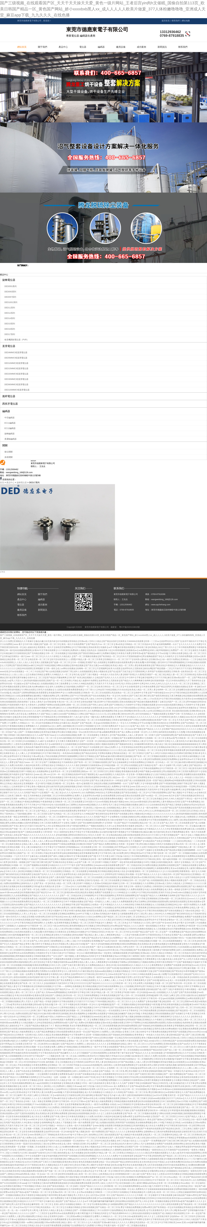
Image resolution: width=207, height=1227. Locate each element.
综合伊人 (14, 1016)
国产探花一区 (29, 889)
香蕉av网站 (76, 1216)
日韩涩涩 (158, 1059)
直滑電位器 (8, 346)
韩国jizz (125, 699)
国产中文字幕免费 (79, 696)
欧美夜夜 (169, 1025)
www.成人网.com (43, 774)
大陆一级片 (32, 1019)
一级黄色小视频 (196, 1150)
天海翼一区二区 (161, 983)
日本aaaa (77, 1086)
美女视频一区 (132, 874)
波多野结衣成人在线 (83, 841)
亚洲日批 (45, 877)
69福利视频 (120, 868)
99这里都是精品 (45, 1022)
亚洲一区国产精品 (155, 780)
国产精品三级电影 (173, 804)
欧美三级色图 (153, 950)
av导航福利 (50, 702)
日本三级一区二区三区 (29, 1125)
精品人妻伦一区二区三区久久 (130, 808)
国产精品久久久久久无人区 (98, 714)
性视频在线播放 (180, 686)
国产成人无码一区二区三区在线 (146, 726)
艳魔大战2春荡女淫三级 (137, 1056)
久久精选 (106, 1092)
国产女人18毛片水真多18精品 (160, 753)
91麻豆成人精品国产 (71, 723)
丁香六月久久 (169, 647)
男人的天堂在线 (37, 962)
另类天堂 (84, 868)
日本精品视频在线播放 (128, 804)
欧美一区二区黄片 (147, 735)
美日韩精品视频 (105, 871)
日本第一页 (20, 1144)
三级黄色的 (63, 832)
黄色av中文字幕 (143, 853)
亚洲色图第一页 (89, 968)
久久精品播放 (19, 1007)
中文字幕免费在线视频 (156, 1032)
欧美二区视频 (112, 738)
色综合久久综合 (85, 916)
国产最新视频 (185, 962)
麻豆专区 (4, 729)
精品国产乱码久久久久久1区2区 (111, 677)
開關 (4, 445)
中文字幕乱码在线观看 (147, 892)
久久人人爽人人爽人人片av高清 (144, 699)
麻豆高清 (108, 1119)
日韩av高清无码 (160, 838)
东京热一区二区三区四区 (11, 741)
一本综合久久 (61, 1125)
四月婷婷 (77, 738)
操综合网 (148, 668)
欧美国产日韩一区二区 (165, 720)
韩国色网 (157, 1156)
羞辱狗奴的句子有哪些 (133, 1219)
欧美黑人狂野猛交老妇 (44, 765)
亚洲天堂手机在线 (54, 916)
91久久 (96, 1004)
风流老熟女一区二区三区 (123, 692)
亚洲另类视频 (39, 1068)
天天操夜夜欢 (67, 762)
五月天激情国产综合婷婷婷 (176, 1150)
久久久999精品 (131, 723)
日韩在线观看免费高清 (22, 901)
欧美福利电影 (18, 1165)
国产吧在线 (177, 971)
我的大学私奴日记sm (115, 1056)
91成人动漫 (57, 711)
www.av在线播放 (144, 938)
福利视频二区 (49, 795)
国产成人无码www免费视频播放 (52, 992)
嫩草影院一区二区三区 (26, 811)
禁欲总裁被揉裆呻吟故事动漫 (192, 1192)
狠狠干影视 (129, 674)
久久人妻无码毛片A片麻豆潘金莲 (185, 741)
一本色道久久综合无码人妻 (110, 674)
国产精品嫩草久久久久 (66, 1053)
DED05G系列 (10, 286)
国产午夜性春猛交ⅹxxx (159, 692)
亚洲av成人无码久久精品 (90, 641)
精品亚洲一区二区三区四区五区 (176, 811)
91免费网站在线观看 (194, 856)
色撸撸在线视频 (145, 929)
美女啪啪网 (148, 868)
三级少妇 (167, 744)
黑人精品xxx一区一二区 (120, 777)
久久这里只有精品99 (147, 847)
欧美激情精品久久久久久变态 (109, 750)
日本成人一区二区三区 (46, 738)
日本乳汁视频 (149, 862)
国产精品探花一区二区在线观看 (84, 798)
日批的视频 (72, 653)
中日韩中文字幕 (134, 677)
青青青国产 (82, 811)
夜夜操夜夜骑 (144, 665)
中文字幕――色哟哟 (62, 986)
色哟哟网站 (181, 998)
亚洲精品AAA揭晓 (143, 838)
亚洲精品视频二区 (51, 998)
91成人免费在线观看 (103, 717)
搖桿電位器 (8, 396)
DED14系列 (9, 318)
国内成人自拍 (54, 838)
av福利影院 (55, 744)
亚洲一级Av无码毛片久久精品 (13, 916)
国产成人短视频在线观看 (103, 1122)
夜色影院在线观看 (189, 1077)
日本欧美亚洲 (162, 1198)
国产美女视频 (140, 950)
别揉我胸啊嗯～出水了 (169, 644)
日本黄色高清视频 (22, 920)
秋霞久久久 (96, 1113)
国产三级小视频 (90, 674)
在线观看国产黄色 (116, 1047)
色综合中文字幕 (118, 1198)
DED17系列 (9, 334)
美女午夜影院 (28, 1195)
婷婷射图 (23, 817)
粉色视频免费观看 (23, 650)
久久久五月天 (191, 1098)
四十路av (105, 747)
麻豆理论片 (163, 1147)
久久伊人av (110, 826)
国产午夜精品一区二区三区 (39, 1192)
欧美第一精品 (12, 817)
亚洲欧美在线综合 (159, 723)
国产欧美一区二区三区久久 (31, 983)
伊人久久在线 (69, 829)
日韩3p (7, 656)
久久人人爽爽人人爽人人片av (110, 980)
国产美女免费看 (64, 980)
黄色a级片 (38, 1004)
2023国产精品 (138, 932)
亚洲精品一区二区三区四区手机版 (85, 923)
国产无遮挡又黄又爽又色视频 (149, 1074)
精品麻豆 (117, 1116)
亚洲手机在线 (83, 829)
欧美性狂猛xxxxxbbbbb (22, 789)
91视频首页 (88, 1216)
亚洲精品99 (171, 904)
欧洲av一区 (101, 953)
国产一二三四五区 (40, 1213)
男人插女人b (26, 1059)
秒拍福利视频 (144, 1004)
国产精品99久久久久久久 (124, 1195)
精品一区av (78, 732)
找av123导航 (120, 956)
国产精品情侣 (168, 1128)
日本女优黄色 (145, 1180)
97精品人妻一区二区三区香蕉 (89, 659)
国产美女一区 (42, 883)
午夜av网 (51, 708)
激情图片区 (88, 783)
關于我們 (42, 47)
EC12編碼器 (10, 428)
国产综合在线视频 (97, 696)
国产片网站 (134, 720)
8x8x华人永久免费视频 (89, 711)
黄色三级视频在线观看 (117, 953)
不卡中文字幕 (33, 1207)
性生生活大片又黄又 (151, 835)
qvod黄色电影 (141, 801)
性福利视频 (62, 835)
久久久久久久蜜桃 (24, 699)
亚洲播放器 (13, 771)
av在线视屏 (179, 1062)
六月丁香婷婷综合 (194, 680)
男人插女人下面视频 (61, 1122)
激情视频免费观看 (192, 1113)
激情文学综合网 (175, 774)
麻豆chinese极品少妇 (82, 1107)
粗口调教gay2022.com (74, 1159)
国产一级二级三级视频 (90, 1189)
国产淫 (92, 856)
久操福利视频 (118, 929)
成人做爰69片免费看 (88, 680)
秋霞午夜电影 (105, 1165)
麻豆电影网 (147, 677)
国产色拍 (140, 895)
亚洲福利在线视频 (43, 986)
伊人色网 (147, 1192)
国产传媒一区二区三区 (20, 829)
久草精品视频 (146, 1013)
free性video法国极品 (181, 892)
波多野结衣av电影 (92, 795)
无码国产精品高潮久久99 (84, 959)
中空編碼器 (9, 417)
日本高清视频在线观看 (31, 998)
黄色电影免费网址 (152, 947)
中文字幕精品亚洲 (47, 717)
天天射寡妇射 (102, 1137)
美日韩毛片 (101, 974)
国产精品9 (186, 932)
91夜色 (104, 777)
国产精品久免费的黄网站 (106, 844)
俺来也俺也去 (27, 735)
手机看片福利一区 (131, 992)
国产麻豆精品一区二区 (16, 1128)
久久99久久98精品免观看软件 (61, 1137)
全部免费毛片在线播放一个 (37, 880)
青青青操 (139, 1035)
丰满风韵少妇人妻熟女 (60, 974)
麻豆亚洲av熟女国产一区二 (180, 677)
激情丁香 (134, 844)
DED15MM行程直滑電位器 (16, 368)
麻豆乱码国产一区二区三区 (173, 702)
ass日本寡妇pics (76, 817)
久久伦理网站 (148, 883)
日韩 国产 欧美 (75, 677)
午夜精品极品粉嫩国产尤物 (170, 847)
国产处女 (113, 671)
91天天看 (22, 750)
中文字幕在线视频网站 (149, 768)
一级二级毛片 (129, 938)
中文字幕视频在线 (134, 832)
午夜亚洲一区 (193, 926)
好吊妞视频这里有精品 (67, 641)
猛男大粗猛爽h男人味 (175, 789)
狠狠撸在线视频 (142, 1016)
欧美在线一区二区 (72, 995)
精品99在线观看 (25, 668)
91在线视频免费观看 (33, 759)
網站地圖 (186, 20)
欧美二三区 (181, 1128)
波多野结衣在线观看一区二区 (61, 1038)
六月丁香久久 (90, 689)
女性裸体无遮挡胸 (183, 753)
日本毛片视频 (47, 1125)
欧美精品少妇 (155, 647)
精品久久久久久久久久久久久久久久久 (86, 1050)
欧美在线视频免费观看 (149, 1101)
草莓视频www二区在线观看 (79, 847)
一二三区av (6, 1004)
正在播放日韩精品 (36, 674)
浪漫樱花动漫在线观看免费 (120, 662)
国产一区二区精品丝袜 (167, 708)
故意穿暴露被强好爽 (88, 853)
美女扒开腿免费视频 (175, 832)
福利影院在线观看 (167, 732)
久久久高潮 (117, 1092)
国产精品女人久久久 (152, 729)
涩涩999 (151, 1198)
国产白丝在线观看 (8, 1183)
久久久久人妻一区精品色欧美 (159, 786)
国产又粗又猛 (124, 671)
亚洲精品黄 (49, 935)
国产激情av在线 (86, 1098)
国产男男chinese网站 (153, 1107)
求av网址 (94, 889)
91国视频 (14, 1222)
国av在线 (106, 1022)
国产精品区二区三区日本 (115, 916)
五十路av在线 (188, 910)
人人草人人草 (26, 913)
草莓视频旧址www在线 (92, 1016)
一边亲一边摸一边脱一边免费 (19, 974)
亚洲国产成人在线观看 (96, 662)
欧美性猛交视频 (49, 732)
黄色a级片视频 (116, 801)
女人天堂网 (6, 665)
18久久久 (147, 1216)
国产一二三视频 (48, 1056)
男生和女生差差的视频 (22, 1004)
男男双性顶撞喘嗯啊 (68, 756)
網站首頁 (21, 47)
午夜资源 (155, 1004)
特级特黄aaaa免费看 (68, 962)
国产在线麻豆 (178, 1013)
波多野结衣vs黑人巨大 (147, 1068)
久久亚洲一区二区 (101, 835)
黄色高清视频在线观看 (88, 1162)
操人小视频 (194, 835)
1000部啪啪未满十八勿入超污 (70, 717)
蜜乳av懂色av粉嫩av (15, 823)
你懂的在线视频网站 (83, 838)
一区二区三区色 (190, 941)
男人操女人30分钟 (94, 699)
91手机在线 (96, 829)
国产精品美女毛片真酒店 (98, 938)
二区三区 (41, 677)
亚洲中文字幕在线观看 (108, 702)
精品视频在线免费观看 (193, 696)
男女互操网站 (140, 901)
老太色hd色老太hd (148, 1162)
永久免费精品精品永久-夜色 (98, 965)
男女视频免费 (169, 771)
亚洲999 (48, 1028)
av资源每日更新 (173, 1092)
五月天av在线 (44, 1077)
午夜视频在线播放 (16, 726)
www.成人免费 (70, 916)
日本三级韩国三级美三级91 (139, 956)
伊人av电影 (94, 1071)
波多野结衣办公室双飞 (171, 641)
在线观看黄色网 (198, 726)
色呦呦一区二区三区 (86, 668)
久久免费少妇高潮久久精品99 (19, 765)
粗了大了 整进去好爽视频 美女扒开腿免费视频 (67, 1025)
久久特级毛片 (169, 656)
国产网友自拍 (158, 665)
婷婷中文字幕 (141, 692)
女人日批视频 (158, 904)
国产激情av (101, 756)
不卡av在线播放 (40, 1104)
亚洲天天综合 (165, 892)
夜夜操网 (165, 1038)
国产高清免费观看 (111, 829)
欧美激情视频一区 (160, 680)
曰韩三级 (89, 992)
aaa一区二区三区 (35, 656)
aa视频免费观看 (108, 732)
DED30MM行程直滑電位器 (16, 379)
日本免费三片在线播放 (103, 907)
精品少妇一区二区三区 (150, 823)
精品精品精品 (117, 835)
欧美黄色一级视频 (17, 862)
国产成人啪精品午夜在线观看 (129, 1134)
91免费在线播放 (150, 865)
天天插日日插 (55, 953)
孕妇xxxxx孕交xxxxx (197, 1032)
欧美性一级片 (61, 1050)
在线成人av (5, 680)
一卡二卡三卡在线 (32, 671)
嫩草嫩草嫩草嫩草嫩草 (104, 1201)
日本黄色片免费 (123, 653)
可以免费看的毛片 (78, 1225)
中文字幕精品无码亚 (95, 932)
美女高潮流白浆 (47, 886)
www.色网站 (17, 759)
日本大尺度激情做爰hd (131, 656)
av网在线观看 (194, 998)
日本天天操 (160, 986)
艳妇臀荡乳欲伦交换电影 (80, 708)
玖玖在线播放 (105, 1159)
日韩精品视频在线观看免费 (26, 971)
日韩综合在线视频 (23, 1104)
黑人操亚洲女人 (107, 1065)
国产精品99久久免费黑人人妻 (101, 1032)
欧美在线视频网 (24, 886)
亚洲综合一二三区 (189, 659)
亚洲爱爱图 (75, 771)
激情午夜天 (40, 977)
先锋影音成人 (10, 753)
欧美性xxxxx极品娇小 (52, 1044)
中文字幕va (11, 1219)
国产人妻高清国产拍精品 (92, 768)
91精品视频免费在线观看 (176, 886)
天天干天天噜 (160, 677)
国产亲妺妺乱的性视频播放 (151, 1025)
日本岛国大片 (90, 801)
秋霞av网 (145, 1086)
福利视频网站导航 (109, 711)
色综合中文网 (180, 968)
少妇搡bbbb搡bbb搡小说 (72, 1147)
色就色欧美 (100, 1083)
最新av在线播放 (102, 1150)
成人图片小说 (46, 1007)
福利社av (164, 980)
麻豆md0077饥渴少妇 (89, 1077)
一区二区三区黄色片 (136, 753)
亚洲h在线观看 (40, 838)
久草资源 (144, 1071)
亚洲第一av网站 (18, 798)
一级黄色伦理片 (71, 1168)
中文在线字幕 (73, 729)
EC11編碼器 (10, 423)
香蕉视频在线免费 (86, 750)
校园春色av (132, 650)
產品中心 (63, 47)
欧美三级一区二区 (64, 1056)
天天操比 (126, 1110)
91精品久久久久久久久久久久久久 (143, 717)
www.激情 (98, 1125)
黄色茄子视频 (105, 889)
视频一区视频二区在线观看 (39, 1128)
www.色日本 (191, 717)
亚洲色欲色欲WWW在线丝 (160, 907)
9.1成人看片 (121, 1095)
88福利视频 (177, 1113)
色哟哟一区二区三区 (166, 689)
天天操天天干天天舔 (182, 668)
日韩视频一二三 (169, 841)
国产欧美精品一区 (162, 1207)
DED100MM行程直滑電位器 (16, 390)
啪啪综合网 (134, 817)
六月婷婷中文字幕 (132, 705)
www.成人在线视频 (106, 808)
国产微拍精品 (149, 653)
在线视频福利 (61, 1189)
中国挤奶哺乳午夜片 (17, 705)
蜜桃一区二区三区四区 (77, 705)
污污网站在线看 (175, 653)
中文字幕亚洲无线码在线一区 (66, 1028)
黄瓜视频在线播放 (183, 1104)
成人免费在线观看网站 (10, 883)
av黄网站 (98, 916)
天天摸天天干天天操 (103, 683)
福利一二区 (64, 1216)
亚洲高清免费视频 (128, 944)
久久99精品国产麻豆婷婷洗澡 (56, 808)
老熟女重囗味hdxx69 (121, 714)
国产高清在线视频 (54, 777)
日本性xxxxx (105, 1147)
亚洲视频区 (39, 668)
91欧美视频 (125, 811)
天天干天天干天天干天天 (158, 916)
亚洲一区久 (106, 1195)
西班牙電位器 (10, 403)
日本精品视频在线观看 (196, 662)
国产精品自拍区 (110, 641)
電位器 (82, 47)
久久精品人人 (6, 786)
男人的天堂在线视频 (153, 1165)
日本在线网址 (126, 829)
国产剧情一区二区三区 (22, 1068)
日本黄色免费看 (177, 680)
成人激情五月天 (157, 856)
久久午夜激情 (63, 650)
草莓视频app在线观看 (186, 1137)
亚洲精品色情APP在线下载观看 (80, 774)
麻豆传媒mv (139, 829)
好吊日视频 (88, 926)
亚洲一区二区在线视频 (128, 1050)
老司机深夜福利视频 (10, 689)
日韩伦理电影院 (102, 926)
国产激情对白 (27, 774)
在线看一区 (138, 732)
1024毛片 (118, 683)
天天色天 (181, 720)
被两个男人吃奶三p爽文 (178, 765)
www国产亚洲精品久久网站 (72, 714)
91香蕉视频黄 (119, 650)
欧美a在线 (116, 1165)
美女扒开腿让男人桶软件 (86, 1165)
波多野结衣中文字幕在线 (19, 756)
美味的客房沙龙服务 (98, 647)
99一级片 (10, 650)
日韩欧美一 (177, 671)
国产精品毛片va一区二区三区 (101, 644)
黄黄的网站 (179, 1144)
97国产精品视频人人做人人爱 (124, 735)
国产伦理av (31, 683)
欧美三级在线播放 (84, 1110)
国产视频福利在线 (123, 744)
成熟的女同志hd (190, 804)
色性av (197, 656)
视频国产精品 (10, 777)
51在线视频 (29, 741)
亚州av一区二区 (185, 826)
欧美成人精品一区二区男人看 (124, 665)
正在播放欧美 (109, 947)
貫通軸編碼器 (10, 439)
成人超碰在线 (30, 647)
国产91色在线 (23, 1071)
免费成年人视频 (78, 650)
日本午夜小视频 (31, 644)
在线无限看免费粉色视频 (110, 798)
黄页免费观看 (154, 759)
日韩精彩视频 (39, 956)
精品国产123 (7, 1150)
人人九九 (140, 1141)
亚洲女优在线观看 (132, 795)
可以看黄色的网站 (92, 989)
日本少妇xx (107, 1189)
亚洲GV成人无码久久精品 (38, 1035)
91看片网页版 (81, 1213)
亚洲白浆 (197, 753)
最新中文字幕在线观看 (63, 1001)
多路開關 (8, 457)
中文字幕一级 (151, 741)
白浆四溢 (183, 1186)
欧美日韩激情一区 (24, 838)
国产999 (120, 768)
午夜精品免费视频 (31, 801)
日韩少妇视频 (127, 1177)
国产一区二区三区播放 (11, 801)
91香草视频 (150, 662)
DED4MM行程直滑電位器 (15, 352)
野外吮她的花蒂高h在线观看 (25, 1053)
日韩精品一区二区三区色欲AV (138, 644)
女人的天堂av (93, 1195)
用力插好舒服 (72, 1177)
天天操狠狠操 (37, 768)
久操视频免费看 (162, 868)
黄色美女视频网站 (78, 1013)
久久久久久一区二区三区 (179, 683)
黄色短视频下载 (89, 702)
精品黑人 (143, 1210)
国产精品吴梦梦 (164, 686)
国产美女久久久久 (38, 1038)
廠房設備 (120, 47)
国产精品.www (146, 1041)
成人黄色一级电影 (172, 889)
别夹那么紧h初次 (141, 659)
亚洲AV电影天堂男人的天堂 (128, 977)
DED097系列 (10, 297)
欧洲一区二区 (121, 729)
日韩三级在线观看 (107, 1134)
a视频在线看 (147, 817)
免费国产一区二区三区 (181, 650)
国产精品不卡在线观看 (89, 747)
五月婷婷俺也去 (34, 795)
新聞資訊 (162, 47)
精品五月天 (58, 1165)
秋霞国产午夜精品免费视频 (63, 844)
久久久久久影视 (51, 656)
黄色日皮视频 (10, 886)
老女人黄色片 (37, 702)
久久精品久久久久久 (141, 965)
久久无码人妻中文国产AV (153, 923)
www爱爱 (16, 1059)
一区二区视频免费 (144, 1059)
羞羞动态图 (39, 995)
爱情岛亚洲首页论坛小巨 (80, 835)
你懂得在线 (97, 708)
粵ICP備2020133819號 (129, 627)
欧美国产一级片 (94, 947)
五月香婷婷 (131, 929)
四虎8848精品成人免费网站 (107, 786)
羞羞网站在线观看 (167, 865)
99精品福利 (65, 699)
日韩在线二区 (47, 1095)
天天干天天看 (102, 856)
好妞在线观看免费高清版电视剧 (14, 962)
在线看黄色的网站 (86, 744)
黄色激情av (195, 1059)
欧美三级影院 (113, 1168)
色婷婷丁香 (67, 671)
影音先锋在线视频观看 (20, 1116)
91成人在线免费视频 (153, 889)
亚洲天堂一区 (14, 1080)
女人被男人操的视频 (62, 726)
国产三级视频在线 (52, 762)
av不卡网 (113, 647)
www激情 (143, 1050)
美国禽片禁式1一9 (179, 938)
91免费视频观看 (174, 944)
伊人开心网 (171, 1210)
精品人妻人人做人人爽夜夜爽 (17, 820)
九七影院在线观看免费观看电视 (68, 689)
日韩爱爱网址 (174, 723)
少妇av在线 (113, 974)
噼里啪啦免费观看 (17, 729)
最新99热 (197, 947)
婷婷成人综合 (119, 871)
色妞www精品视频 (87, 804)
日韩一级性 (50, 668)
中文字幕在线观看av (128, 708)
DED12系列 (9, 313)
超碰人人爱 (68, 841)
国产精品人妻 (10, 986)
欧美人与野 (122, 947)
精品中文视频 (114, 998)
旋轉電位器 (8, 279)
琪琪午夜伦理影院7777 (167, 962)
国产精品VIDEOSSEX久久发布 (30, 720)
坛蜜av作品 (72, 1098)
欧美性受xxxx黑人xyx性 (142, 711)
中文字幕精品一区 (71, 953)
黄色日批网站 (105, 850)
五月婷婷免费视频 (184, 656)
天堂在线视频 (119, 889)
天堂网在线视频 (113, 792)
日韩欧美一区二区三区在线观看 (96, 692)
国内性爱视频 (32, 823)
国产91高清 (113, 968)
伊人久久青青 (151, 732)
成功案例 (141, 47)
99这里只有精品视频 (46, 665)
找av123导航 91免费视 (187, 1101)
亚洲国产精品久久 (12, 780)
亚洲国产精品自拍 (171, 729)
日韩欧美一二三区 (102, 1192)
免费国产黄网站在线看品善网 (52, 705)
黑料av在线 (56, 1144)
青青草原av (137, 653)
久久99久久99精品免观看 (81, 683)
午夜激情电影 (35, 753)
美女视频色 (168, 1059)
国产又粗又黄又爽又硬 (140, 696)
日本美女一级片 (165, 926)
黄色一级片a (76, 783)
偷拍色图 (62, 1153)
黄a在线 (119, 644)
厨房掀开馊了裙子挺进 (61, 880)
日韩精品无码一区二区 (131, 880)
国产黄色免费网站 (85, 865)
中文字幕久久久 (102, 1028)
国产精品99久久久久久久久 (101, 983)
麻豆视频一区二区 (196, 968)
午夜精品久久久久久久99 (157, 829)
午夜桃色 (170, 665)
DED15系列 (9, 323)
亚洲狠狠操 (152, 898)
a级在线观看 (49, 980)
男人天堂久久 (17, 680)
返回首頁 (166, 20)
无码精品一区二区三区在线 (150, 750)
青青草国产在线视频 (118, 814)
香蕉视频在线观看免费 (158, 901)
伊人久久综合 (80, 947)
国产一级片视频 (66, 956)
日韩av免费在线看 (52, 1222)
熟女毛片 (45, 744)
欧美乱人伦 (92, 808)
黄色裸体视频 (76, 926)
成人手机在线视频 (8, 750)
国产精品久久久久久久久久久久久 (21, 850)
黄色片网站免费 (58, 907)
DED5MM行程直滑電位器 (15, 358)
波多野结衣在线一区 (54, 1131)
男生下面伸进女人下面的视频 (13, 814)
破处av (21, 683)
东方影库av (53, 699)
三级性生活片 (33, 798)
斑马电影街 (15, 774)
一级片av (148, 808)
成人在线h (99, 1098)
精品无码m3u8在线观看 (129, 1038)
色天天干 (171, 1098)
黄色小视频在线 (100, 671)
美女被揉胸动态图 (126, 877)
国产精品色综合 (184, 874)
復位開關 (8, 452)
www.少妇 (129, 801)
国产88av (135, 1086)
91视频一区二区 (19, 865)
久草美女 (128, 683)
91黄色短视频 (159, 944)
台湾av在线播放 (71, 711)
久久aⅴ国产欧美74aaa (44, 735)
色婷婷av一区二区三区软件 (89, 1141)
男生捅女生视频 (64, 732)
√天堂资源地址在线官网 (131, 747)
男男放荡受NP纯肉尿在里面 (193, 1147)
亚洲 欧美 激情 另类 (119, 886)
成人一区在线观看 (177, 980)
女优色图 (184, 1004)
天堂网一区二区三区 (144, 798)
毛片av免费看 (156, 1044)
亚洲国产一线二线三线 (155, 674)
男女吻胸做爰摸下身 (152, 656)
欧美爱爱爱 (42, 692)
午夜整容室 (165, 717)
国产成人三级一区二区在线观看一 (180, 1050)
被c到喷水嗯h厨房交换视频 (120, 756)
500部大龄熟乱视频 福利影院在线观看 (85, 910)
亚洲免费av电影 (8, 1041)
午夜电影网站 (118, 1147)
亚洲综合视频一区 (16, 847)
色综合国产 (197, 808)
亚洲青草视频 (63, 923)
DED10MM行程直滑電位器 (16, 363)
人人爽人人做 (109, 901)
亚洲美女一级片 (18, 656)
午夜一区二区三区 (75, 1080)
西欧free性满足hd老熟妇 (196, 1001)
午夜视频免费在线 (173, 1053)
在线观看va (186, 947)
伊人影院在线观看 (18, 977)
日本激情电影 (56, 1083)
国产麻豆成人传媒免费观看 (20, 1032)
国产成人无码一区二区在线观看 (175, 823)
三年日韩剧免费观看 (186, 647)
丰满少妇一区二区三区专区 (68, 702)
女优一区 (129, 759)
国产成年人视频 (196, 783)
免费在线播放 (147, 720)
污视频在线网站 (49, 696)
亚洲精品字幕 (69, 904)
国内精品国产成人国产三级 (159, 989)
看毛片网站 (130, 853)
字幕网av (123, 962)
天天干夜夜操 (134, 923)
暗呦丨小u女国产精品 (164, 808)
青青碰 (158, 811)
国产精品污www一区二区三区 (28, 762)
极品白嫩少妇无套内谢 (46, 641)
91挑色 (144, 992)
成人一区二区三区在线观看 (45, 913)
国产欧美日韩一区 (178, 983)
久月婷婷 (175, 956)
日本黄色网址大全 (43, 1107)
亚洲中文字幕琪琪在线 (150, 935)
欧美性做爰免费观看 (128, 1025)
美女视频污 (134, 1071)
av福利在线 (106, 832)
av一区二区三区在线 (17, 1225)
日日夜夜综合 (60, 932)
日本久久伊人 (11, 871)
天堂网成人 (67, 838)
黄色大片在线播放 (155, 777)
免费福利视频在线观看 (185, 1189)
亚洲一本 (192, 686)
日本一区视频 (78, 662)
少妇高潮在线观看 (22, 932)
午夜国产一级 (116, 862)
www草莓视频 (55, 841)
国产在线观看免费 (165, 735)
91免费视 (103, 1080)
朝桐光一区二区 (142, 871)
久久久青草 (102, 804)
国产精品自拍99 (89, 753)
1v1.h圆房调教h (88, 953)
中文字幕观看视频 (104, 956)
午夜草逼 (125, 786)
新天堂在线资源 (58, 659)
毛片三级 (113, 804)
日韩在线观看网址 (100, 1053)
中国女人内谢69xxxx (57, 1016)
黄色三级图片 (18, 747)
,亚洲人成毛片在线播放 (63, 1204)
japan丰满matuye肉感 (10, 892)
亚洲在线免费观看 (129, 1180)
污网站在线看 (164, 1113)
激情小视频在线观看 (105, 744)
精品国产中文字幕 (143, 1156)
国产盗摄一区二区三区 (50, 644)
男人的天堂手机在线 (21, 1204)
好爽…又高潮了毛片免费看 (65, 1128)
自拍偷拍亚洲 (158, 804)
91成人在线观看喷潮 (174, 856)
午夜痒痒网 (52, 1195)
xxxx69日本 (98, 1107)
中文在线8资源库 (132, 686)
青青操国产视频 (134, 1019)
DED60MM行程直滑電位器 (16, 384)
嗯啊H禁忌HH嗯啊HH (122, 859)
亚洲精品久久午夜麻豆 (24, 641)
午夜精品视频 (71, 1047)
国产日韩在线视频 (185, 795)
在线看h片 (51, 741)
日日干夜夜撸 (33, 1183)
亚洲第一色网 (79, 938)
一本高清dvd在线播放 (70, 753)
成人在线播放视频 (45, 683)
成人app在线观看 (103, 774)
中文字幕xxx (81, 1101)
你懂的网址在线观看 (97, 1013)
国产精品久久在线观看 (152, 977)
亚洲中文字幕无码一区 (151, 998)
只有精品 (132, 1068)
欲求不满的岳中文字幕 (193, 641)
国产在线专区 (40, 1153)
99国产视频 (144, 771)
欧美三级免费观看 (53, 941)
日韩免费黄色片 (68, 998)
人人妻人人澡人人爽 (38, 841)
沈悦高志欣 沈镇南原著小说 (99, 650)
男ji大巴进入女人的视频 (105, 841)
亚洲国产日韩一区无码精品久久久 (182, 714)
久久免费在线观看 (72, 692)
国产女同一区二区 (154, 932)
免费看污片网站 (95, 1225)
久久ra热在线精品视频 (66, 735)
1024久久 (33, 817)
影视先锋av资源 (72, 892)
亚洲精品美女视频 (162, 1007)
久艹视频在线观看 (158, 714)
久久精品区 (106, 929)
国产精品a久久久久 (140, 1053)
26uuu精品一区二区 (177, 1177)
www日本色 (171, 923)
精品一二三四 (194, 841)
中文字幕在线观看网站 (157, 792)
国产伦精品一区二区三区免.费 (47, 789)
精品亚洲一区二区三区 (39, 659)
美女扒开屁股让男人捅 (62, 944)
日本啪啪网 (88, 895)
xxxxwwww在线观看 (90, 1065)
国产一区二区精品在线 (194, 880)
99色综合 (4, 674)
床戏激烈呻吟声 (55, 692)
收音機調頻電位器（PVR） (16, 339)
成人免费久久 (43, 889)
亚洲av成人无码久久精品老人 (169, 883)
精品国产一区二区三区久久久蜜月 (175, 1047)
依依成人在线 (12, 835)
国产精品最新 (83, 904)
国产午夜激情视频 (168, 783)
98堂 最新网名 (42, 938)
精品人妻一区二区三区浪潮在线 (181, 674)
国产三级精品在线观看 (30, 832)
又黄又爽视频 (175, 696)
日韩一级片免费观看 (93, 1041)
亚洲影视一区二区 (112, 699)
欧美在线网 (90, 1153)
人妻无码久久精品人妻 (49, 1210)
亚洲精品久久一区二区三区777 (118, 659)
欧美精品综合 (24, 877)
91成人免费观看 (188, 817)
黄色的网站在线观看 (125, 1201)
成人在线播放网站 (41, 771)
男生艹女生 (52, 956)
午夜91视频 (190, 989)
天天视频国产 (137, 841)
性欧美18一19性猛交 (114, 780)
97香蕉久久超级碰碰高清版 (151, 1159)
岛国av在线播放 (174, 1022)
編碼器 (101, 47)
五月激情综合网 (73, 1095)
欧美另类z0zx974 (92, 732)
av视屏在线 (109, 1041)
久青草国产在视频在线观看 (158, 671)
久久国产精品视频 (83, 1007)
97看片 (155, 853)
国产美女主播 (91, 665)
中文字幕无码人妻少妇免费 (111, 853)
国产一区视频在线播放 (30, 732)
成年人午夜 (158, 1122)
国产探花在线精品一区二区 (133, 792)
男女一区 (111, 696)
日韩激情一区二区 (13, 1062)
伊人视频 (175, 817)
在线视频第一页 (78, 808)
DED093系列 (10, 291)
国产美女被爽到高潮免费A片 (133, 738)
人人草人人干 (74, 968)
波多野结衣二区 (7, 859)
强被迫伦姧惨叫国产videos (87, 1038)
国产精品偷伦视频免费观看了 (146, 702)
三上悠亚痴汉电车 (161, 1216)
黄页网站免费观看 (59, 1113)
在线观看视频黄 (174, 941)
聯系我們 (176, 20)
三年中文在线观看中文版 (141, 971)
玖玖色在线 (123, 689)
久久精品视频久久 (28, 1022)
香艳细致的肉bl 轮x (131, 998)
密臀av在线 (9, 1192)
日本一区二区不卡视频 (63, 1004)
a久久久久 (126, 726)
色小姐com (112, 820)
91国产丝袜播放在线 (93, 789)
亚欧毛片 (90, 880)
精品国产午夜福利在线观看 (149, 1128)
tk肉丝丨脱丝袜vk (151, 1047)
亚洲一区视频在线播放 (140, 774)
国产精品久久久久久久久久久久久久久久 (37, 835)
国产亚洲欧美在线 (57, 862)
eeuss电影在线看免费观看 (92, 729)
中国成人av (163, 1162)
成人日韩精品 (66, 1210)
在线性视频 (162, 862)
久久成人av (173, 1153)
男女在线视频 (131, 765)
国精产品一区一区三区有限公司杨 (62, 680)
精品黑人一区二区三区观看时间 (53, 817)
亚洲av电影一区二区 (168, 898)
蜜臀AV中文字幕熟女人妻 (132, 741)
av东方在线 (79, 944)
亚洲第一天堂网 (188, 786)
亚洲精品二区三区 (24, 708)
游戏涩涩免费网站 (63, 647)
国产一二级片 (98, 738)
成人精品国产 (15, 692)
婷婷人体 (154, 650)
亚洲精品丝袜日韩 (166, 747)
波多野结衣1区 (150, 747)
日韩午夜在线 (69, 777)
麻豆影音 (86, 738)
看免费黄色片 (158, 965)
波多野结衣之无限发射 (132, 668)
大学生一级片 (87, 1083)
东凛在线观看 (110, 877)
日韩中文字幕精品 (87, 756)
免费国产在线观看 (102, 892)
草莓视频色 (164, 650)
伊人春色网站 (44, 711)
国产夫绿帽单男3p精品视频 (43, 1041)
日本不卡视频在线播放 (73, 901)
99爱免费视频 (177, 916)
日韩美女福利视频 (120, 720)
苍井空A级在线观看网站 (109, 986)
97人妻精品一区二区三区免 (114, 923)
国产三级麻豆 (147, 850)
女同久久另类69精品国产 (180, 838)
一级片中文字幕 (200, 798)
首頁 (2, 482)
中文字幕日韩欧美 (51, 753)
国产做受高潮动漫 (160, 696)
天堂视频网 (102, 668)
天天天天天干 (24, 856)
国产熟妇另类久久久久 (187, 895)
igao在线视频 (103, 723)
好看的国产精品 (101, 1095)
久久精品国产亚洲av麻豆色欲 (40, 859)
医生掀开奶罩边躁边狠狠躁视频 (61, 786)
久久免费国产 (140, 1001)
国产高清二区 (146, 1007)
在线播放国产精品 (174, 986)
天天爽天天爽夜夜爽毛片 (68, 741)
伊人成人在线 (139, 1137)
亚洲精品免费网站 (77, 898)
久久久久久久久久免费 (191, 644)
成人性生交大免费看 (40, 1116)
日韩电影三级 (13, 735)
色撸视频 (77, 986)
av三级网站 (72, 804)
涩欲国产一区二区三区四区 (164, 1116)
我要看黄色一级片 (125, 838)
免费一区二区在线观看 (88, 735)
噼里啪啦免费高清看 (87, 1198)
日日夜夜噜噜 (7, 1144)
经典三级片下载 (39, 1010)
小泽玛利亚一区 (49, 832)
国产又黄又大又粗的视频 (50, 1162)
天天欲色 (166, 935)
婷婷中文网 (139, 683)
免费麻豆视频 (109, 653)
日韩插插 (53, 1180)
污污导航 (142, 898)
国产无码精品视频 (36, 653)
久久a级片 (40, 741)
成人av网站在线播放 (66, 668)
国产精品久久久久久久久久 (33, 780)
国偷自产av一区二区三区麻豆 (134, 1098)
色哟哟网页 (39, 947)
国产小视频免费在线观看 (60, 959)
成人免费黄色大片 (32, 714)
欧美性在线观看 (66, 1174)
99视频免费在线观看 (183, 780)
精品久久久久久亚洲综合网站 (61, 1110)
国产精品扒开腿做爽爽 (56, 677)
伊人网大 (4, 1013)
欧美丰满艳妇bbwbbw (43, 968)
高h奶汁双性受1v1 (85, 786)
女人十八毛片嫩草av (194, 1159)
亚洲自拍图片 (27, 1159)
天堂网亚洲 (119, 759)
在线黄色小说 (173, 756)
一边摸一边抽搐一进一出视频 (65, 1077)
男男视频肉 (109, 789)
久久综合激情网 (134, 868)
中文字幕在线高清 (47, 1053)
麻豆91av (139, 1028)
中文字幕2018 (43, 804)
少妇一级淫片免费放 (170, 659)
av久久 (57, 1007)
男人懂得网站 (63, 696)
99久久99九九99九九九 (156, 683)
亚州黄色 (8, 1007)
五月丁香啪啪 (48, 1134)
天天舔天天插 (32, 826)
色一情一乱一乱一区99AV (70, 820)
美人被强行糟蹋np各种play (79, 907)
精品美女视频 (101, 783)
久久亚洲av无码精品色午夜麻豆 (105, 883)
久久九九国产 (173, 992)
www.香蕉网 (124, 711)
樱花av (44, 1016)
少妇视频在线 (66, 1062)
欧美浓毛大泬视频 (96, 1056)
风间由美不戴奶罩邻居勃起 (37, 747)
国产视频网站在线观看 (38, 865)
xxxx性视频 (104, 665)
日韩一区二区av (11, 1207)
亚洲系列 (53, 1216)
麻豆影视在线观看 (126, 647)
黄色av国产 (171, 738)
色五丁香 (89, 950)
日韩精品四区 (123, 841)
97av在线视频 (16, 671)
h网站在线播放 (63, 665)
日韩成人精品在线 (147, 708)
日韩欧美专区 (118, 1171)
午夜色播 (134, 935)
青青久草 (35, 877)
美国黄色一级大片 (46, 647)
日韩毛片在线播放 (45, 689)
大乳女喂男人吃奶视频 (38, 959)
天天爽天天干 (120, 717)
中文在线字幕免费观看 (51, 1225)
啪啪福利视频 (39, 708)
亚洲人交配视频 (41, 662)
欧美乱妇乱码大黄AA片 (123, 1144)
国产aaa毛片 (106, 941)
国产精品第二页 (89, 723)
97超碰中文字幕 (199, 962)
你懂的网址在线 (156, 1171)
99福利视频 (200, 1056)
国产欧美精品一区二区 (109, 656)
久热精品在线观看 (14, 1089)
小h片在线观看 (83, 941)
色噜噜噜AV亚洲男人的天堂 (52, 868)
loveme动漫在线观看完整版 (169, 705)
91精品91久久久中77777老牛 (62, 865)
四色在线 (48, 1004)
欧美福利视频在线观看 (35, 680)
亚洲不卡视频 (25, 771)
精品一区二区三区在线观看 (107, 880)
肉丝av (180, 1098)
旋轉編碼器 (9, 433)
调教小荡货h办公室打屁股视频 (49, 1159)
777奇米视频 (101, 1001)
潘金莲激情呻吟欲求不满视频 (57, 759)
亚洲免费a (159, 850)
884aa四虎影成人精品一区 (28, 1174)
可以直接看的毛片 (175, 974)
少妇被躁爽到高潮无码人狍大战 (147, 744)
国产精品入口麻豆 (50, 714)
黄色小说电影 (34, 1122)
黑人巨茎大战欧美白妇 (187, 995)
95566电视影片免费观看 (63, 1019)
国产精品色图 (35, 808)
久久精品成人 (66, 656)
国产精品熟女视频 (173, 850)
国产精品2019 (36, 1013)
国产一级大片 (160, 765)
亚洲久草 (85, 1144)
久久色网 (180, 732)
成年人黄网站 (22, 929)
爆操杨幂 (45, 974)
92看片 (11, 1104)
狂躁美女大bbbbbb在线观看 (131, 641)
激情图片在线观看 (36, 750)
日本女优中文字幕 (55, 780)
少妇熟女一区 (97, 904)
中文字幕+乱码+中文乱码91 (77, 780)
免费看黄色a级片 (62, 1022)
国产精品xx (21, 1192)
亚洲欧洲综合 (196, 711)
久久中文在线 (189, 1053)
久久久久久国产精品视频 (44, 1059)
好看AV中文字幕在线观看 (44, 650)
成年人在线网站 (56, 686)
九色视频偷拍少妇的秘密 (27, 910)
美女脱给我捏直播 (172, 1107)
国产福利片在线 (52, 1141)
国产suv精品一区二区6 (152, 795)
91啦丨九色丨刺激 (33, 1101)
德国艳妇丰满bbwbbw (28, 1219)
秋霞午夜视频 (118, 832)
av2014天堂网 (160, 1095)
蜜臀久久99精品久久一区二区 (58, 674)
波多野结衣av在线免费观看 (22, 953)
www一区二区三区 (49, 1174)
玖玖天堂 (110, 729)
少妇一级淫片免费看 (187, 904)
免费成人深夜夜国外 (154, 886)
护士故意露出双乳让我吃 (147, 1065)
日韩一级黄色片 (136, 886)
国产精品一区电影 (93, 901)
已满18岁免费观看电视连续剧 (168, 1131)
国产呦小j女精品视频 (51, 671)
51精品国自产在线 (152, 841)
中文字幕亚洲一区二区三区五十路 (176, 768)
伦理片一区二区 (107, 898)
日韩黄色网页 (26, 874)
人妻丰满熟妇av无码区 (171, 801)
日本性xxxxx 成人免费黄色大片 (116, 1086)
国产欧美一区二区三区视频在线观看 (150, 756)
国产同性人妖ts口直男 (99, 705)
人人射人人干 (87, 1028)
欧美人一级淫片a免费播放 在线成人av (103, 1104)
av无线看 (46, 1047)
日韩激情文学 (42, 953)
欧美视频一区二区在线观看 (181, 859)
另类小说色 (174, 877)
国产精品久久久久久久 (72, 789)
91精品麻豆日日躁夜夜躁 (15, 653)
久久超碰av (20, 926)
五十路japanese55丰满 (104, 950)
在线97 (195, 892)
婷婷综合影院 (132, 1162)
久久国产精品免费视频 (43, 1032)
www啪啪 (197, 699)
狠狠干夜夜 (21, 859)
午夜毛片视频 (45, 783)
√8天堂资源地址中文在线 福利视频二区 (40, 1062)
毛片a (155, 644)
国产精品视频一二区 (162, 668)
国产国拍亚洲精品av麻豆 (90, 653)
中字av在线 (162, 653)
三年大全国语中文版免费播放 (109, 1210)
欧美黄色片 (64, 798)
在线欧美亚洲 (13, 1171)
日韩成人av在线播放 (183, 1122)
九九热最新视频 (69, 744)
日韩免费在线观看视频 (89, 1177)
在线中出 (31, 677)
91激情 (130, 871)
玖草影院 (173, 1110)
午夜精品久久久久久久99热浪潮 (119, 904)
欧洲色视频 (184, 1110)
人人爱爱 (71, 659)
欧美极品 (159, 798)
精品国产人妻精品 (54, 995)
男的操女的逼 (119, 753)
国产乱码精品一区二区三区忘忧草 (65, 814)
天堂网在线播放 (104, 753)
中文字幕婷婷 (59, 847)
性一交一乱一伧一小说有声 (16, 1210)
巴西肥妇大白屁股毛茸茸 (51, 971)
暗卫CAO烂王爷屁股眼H (84, 726)
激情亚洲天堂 (111, 1107)
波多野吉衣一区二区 (59, 771)
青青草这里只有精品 (115, 874)
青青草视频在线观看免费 (174, 750)
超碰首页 (15, 832)
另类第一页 (111, 823)
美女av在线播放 (177, 868)
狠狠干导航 (183, 783)
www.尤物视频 (19, 1019)
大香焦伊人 (32, 705)
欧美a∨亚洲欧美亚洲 (145, 877)
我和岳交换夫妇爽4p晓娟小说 (34, 686)
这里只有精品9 (40, 699)
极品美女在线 (20, 717)
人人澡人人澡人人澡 (24, 662)
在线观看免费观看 (131, 1186)
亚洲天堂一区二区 (32, 1044)
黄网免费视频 (29, 692)
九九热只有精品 (159, 774)
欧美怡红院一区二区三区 (194, 671)
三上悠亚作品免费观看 (22, 744)
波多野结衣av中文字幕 (190, 759)
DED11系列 (9, 307)
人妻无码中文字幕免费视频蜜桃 (170, 662)
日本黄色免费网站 (136, 762)
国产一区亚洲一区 (89, 741)
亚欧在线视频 (126, 702)
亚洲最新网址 (37, 820)
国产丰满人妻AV (17, 826)
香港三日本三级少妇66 (134, 1032)
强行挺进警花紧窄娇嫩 (16, 677)
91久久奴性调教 (79, 886)
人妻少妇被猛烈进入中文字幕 (38, 847)
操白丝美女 (152, 1137)
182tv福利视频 (65, 738)
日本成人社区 (51, 768)
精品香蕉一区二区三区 (18, 659)
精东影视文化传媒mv (26, 1189)
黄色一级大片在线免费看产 (74, 644)
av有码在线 (63, 926)
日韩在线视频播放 (194, 732)
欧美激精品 (127, 1125)
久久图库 (140, 674)
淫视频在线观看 (148, 705)
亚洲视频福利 (114, 1044)
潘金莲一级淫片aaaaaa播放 (101, 977)
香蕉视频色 (33, 717)
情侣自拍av (186, 1162)
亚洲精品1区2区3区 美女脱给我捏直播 (171, 711)
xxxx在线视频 (192, 1062)
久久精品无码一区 (121, 774)
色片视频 (152, 1089)
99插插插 (92, 871)
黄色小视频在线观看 (64, 859)
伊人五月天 (9, 1083)
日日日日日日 (81, 983)
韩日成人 (77, 674)
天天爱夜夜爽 (138, 671)
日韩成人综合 (198, 811)
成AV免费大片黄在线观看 (127, 1041)
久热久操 (160, 959)
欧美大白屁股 (114, 668)
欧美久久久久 (16, 889)
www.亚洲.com (111, 708)
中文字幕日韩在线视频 (170, 699)
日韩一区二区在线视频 (55, 653)
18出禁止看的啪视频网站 (88, 777)
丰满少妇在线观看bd (121, 965)
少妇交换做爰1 (66, 947)
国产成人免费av (124, 732)
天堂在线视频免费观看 (82, 759)
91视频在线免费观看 (56, 729)
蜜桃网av (169, 780)
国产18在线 (153, 980)
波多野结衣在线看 (42, 907)
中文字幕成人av (190, 792)
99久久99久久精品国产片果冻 (177, 798)
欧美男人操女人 (100, 1183)
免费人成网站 (57, 1047)
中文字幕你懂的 (80, 647)
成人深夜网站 (78, 880)
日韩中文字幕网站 (192, 986)
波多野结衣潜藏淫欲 (187, 708)
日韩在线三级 (141, 647)
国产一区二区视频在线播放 (85, 656)
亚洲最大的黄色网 (36, 916)
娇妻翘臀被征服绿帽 (31, 696)
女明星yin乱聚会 (74, 1171)
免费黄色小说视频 (119, 817)
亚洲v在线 (21, 1092)
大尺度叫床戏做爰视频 (20, 768)
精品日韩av (5, 832)
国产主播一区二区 (86, 862)
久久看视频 (181, 665)
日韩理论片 (137, 1107)
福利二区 (131, 916)
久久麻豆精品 (10, 1107)
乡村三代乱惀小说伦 (119, 856)
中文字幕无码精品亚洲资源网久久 (186, 692)
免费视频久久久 (32, 726)
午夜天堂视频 (168, 835)
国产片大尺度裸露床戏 (98, 886)
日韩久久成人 (53, 1147)
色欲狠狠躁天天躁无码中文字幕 (150, 789)
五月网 (36, 974)
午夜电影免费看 (151, 783)
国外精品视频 (77, 665)
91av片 (23, 1207)
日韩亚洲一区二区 (123, 983)
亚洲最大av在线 (36, 1141)
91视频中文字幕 (59, 910)
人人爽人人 (22, 753)
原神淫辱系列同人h (171, 947)
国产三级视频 (7, 926)
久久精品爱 (36, 932)
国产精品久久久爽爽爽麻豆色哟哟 (135, 680)
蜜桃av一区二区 (75, 1041)
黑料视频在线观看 (24, 956)
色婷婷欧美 (188, 1022)
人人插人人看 (92, 898)
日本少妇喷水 (122, 696)
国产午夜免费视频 (191, 801)
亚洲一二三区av (152, 641)
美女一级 (89, 717)
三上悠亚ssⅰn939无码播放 (168, 1174)
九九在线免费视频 (20, 895)
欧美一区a (82, 1032)
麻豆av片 (202, 686)
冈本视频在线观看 (12, 686)
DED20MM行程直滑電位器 (16, 374)
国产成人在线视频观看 (135, 780)
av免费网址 (144, 650)
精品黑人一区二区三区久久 (148, 826)
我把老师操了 (24, 702)
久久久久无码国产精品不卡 (28, 792)
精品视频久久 (89, 677)
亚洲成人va (72, 862)
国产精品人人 (44, 811)
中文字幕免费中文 (77, 1035)
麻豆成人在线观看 (139, 820)
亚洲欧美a (155, 659)
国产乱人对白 (46, 826)
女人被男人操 (176, 820)
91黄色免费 (138, 662)
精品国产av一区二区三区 (155, 1177)
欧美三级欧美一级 (18, 795)
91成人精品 (6, 1110)
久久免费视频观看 (125, 901)
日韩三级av (28, 1153)
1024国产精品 (78, 699)
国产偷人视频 (175, 792)
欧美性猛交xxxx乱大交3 (194, 965)
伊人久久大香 (140, 759)
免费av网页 (127, 1116)
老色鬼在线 (15, 998)
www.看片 (18, 644)
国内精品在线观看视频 (109, 741)
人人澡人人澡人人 (18, 674)
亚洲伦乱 (141, 916)
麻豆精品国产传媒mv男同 (122, 1028)
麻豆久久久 (62, 708)
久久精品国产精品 (16, 944)
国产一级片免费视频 (173, 1074)
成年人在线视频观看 (83, 671)
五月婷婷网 (74, 1189)
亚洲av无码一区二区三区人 (185, 844)
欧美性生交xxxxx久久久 (26, 711)
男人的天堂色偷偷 (140, 714)
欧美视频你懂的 (28, 892)
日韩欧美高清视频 (143, 904)
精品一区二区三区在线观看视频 (96, 720)
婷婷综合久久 (156, 871)
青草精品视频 (68, 1007)
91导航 (136, 1013)
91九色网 (84, 1168)
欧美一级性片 (175, 862)
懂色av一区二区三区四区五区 (95, 771)
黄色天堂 (111, 1083)
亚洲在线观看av (194, 901)
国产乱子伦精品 (79, 920)
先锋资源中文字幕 (22, 786)
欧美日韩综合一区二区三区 (111, 686)
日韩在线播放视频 (188, 956)
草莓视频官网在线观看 (18, 841)
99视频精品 (105, 1004)
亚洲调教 (12, 898)
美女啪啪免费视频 (60, 1035)
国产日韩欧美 (116, 705)
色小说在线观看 (58, 804)
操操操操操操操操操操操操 (185, 744)
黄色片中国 (75, 832)
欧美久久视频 (178, 717)
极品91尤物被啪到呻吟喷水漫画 (28, 980)
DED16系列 (9, 329)
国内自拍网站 (18, 904)
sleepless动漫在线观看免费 (63, 811)
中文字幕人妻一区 (55, 977)
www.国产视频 (135, 729)
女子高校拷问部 (198, 913)
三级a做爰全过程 (73, 720)
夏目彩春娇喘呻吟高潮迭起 (140, 1095)
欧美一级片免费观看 (36, 729)
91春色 (177, 786)
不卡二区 (23, 1025)
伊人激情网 (72, 750)
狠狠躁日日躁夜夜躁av (91, 765)
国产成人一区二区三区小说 (194, 1107)
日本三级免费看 (61, 683)
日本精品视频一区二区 (113, 765)
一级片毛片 (128, 798)
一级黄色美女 (156, 1150)
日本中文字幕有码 (101, 1007)
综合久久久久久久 (189, 729)
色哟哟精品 (62, 1041)
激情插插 (150, 1144)
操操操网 (122, 762)
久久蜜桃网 (116, 1150)
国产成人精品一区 (54, 1168)
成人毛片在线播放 (93, 1092)
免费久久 (115, 747)
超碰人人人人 (32, 1098)
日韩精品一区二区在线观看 (75, 871)
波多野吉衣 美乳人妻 (94, 1062)
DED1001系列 (10, 302)
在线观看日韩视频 (112, 1125)
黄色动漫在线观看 (141, 1213)
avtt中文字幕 (45, 910)
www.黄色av (110, 768)
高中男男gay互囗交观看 (126, 847)
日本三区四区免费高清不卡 (108, 726)
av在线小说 (21, 959)
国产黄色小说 (118, 1089)
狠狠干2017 (9, 711)
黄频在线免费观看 (191, 1028)
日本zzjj (5, 1222)
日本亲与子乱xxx (134, 1047)
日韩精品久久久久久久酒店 (67, 765)
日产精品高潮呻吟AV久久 (76, 977)
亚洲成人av (49, 1050)
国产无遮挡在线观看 (25, 1113)
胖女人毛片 (140, 1144)
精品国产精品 (118, 1162)
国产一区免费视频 (171, 932)
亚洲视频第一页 (30, 783)
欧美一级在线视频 (148, 926)
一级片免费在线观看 (136, 989)
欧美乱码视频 (25, 871)
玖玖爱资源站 (83, 998)
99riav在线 (193, 1071)
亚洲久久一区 (117, 723)
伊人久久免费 (6, 641)
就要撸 (66, 1225)
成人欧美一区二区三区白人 (95, 1068)
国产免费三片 (137, 783)
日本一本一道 (58, 774)
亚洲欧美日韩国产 (162, 817)
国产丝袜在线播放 (173, 910)
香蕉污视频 (115, 771)
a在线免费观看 (109, 795)
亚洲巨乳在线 (14, 938)
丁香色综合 (19, 1101)
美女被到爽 (154, 801)
